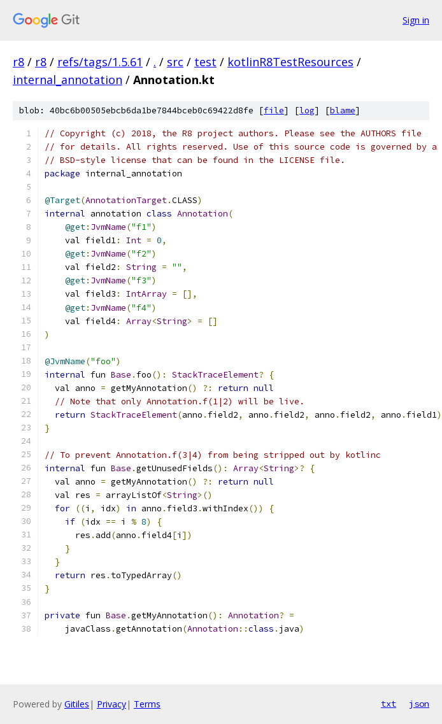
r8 (18, 61)
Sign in (416, 20)
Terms (147, 704)
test (205, 61)
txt (388, 703)
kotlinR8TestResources (290, 61)
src (175, 61)
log (307, 110)
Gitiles (76, 704)
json (419, 703)
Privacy (111, 704)
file (274, 110)
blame (342, 110)
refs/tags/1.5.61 (100, 61)
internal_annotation (67, 79)
